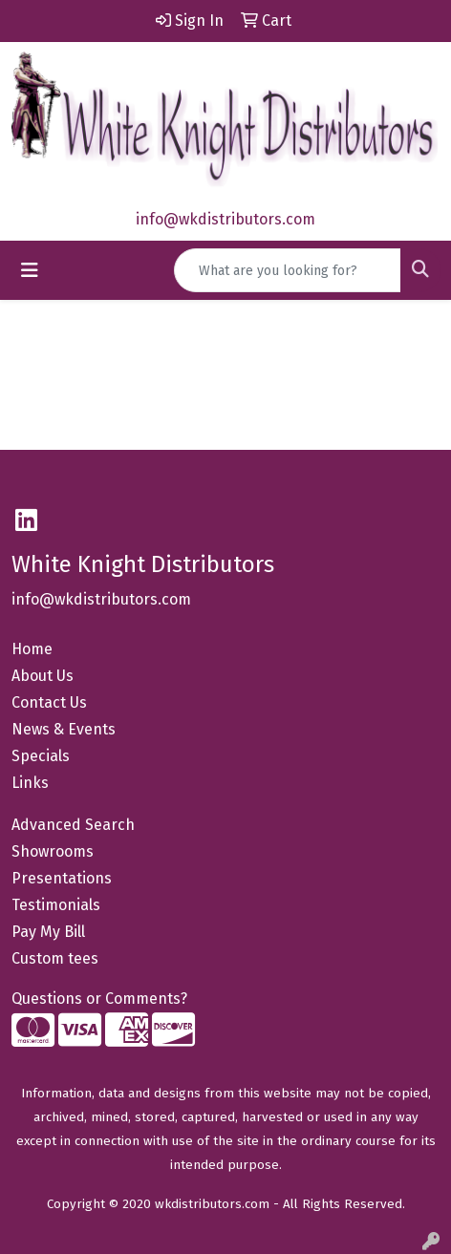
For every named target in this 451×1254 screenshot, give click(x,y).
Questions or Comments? (99, 998)
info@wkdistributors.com (225, 219)
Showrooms (52, 851)
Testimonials (55, 905)
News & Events (63, 729)
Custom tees (54, 958)
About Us (42, 676)
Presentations (61, 878)
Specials (40, 756)
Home (32, 649)
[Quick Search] (287, 270)
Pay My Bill (48, 932)
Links (30, 783)
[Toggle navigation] (30, 270)
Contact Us (49, 702)
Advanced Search (73, 825)
